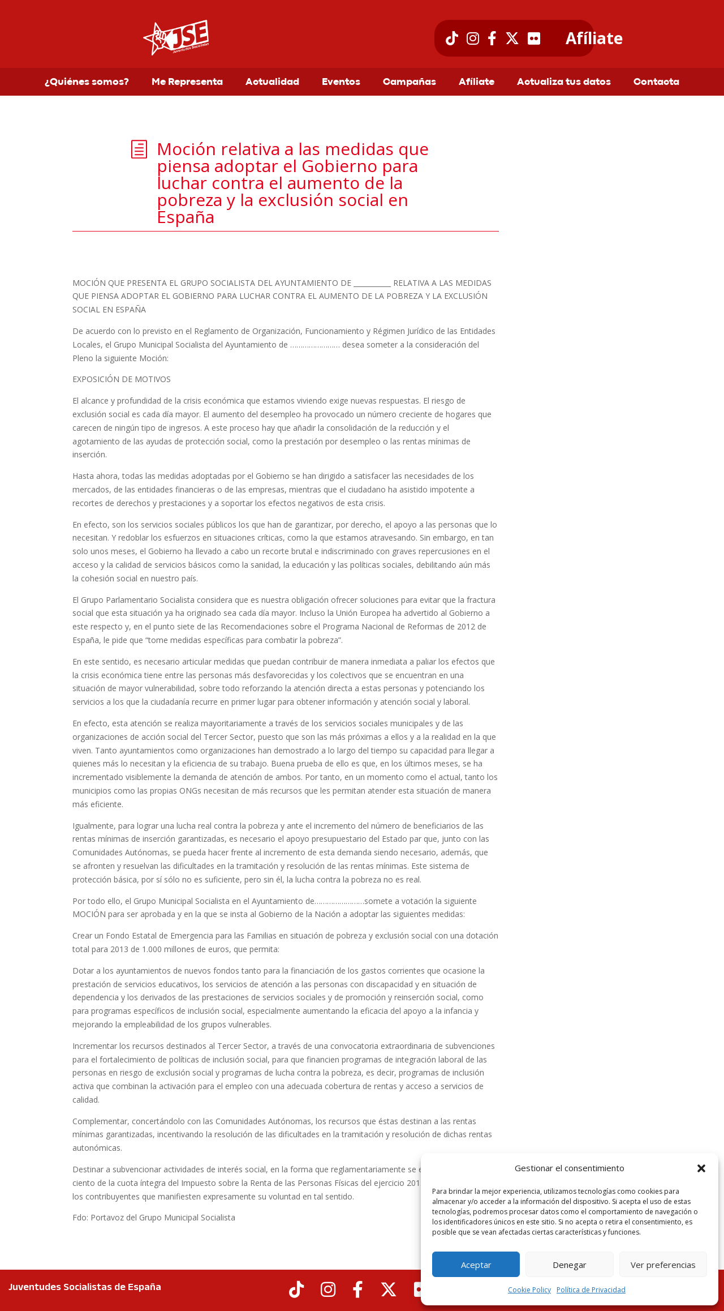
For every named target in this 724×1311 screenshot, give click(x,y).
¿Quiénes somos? (87, 83)
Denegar (570, 1264)
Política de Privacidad (591, 1290)
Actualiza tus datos (564, 83)
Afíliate (594, 38)
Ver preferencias (663, 1264)
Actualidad (272, 83)
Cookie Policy (529, 1290)
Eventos (341, 83)
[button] (701, 1168)
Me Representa (187, 83)
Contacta (656, 83)
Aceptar (476, 1264)
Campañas (409, 83)
